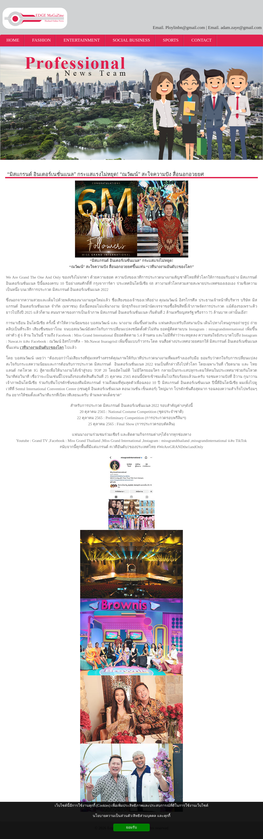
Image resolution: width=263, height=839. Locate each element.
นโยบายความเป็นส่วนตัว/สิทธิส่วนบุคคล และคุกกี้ (131, 816)
